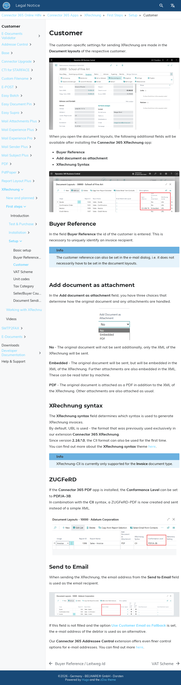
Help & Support (13, 361)
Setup (133, 15)
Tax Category (23, 286)
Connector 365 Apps (62, 15)
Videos (11, 319)
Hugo (85, 679)
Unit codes (21, 279)
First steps (115, 15)
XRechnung (92, 15)
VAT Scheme (23, 272)
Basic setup (22, 250)
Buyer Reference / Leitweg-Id (35, 257)
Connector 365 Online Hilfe (21, 15)
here (152, 446)
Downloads (10, 345)
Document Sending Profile (33, 300)
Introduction (20, 216)
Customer (21, 264)
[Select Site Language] (172, 5)
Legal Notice (28, 5)
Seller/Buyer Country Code (33, 293)
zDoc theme (108, 679)
